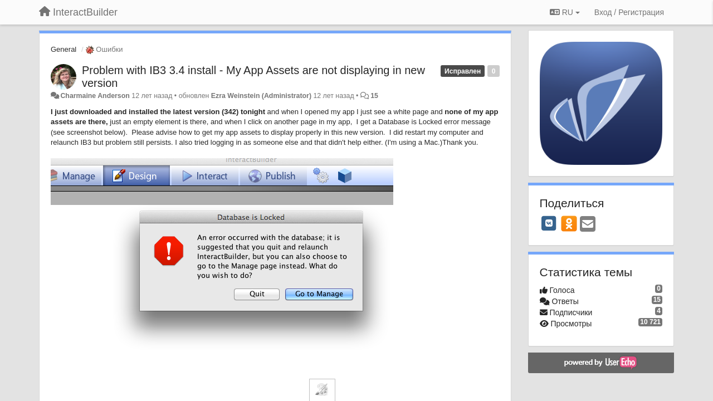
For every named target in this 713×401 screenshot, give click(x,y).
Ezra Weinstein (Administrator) (261, 96)
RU (565, 12)
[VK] (549, 223)
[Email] (587, 224)
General (63, 49)
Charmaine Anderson (94, 96)
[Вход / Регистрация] (629, 12)
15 (374, 96)
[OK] (569, 223)
